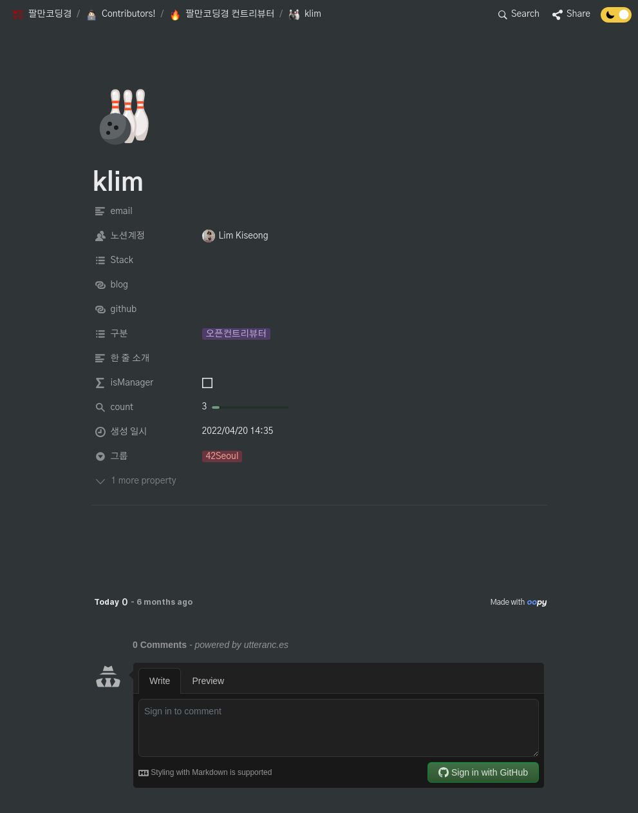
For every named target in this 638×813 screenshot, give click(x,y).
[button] (41, 15)
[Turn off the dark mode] (616, 19)
